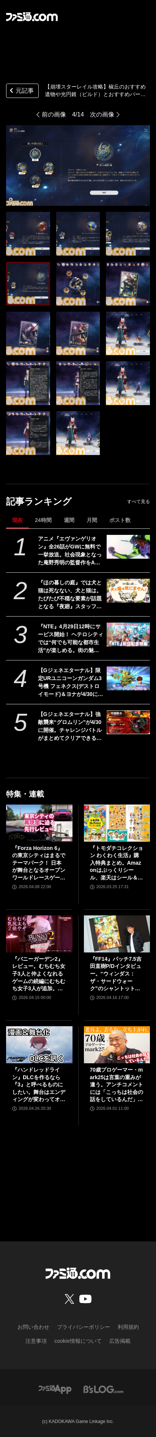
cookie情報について (77, 1341)
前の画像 (54, 114)
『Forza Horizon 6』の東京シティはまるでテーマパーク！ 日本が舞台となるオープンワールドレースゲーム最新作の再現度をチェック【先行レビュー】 (38, 863)
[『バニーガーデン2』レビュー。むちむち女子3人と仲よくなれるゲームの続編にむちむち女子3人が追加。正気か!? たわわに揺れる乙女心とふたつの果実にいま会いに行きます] (39, 933)
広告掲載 (120, 1341)
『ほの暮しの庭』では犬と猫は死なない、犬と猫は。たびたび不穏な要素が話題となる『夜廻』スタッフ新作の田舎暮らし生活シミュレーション (70, 595)
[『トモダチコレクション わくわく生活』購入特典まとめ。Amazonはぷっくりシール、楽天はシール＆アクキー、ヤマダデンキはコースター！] (117, 823)
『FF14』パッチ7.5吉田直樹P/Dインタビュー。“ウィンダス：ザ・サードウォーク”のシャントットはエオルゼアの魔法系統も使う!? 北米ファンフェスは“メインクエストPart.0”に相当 (116, 974)
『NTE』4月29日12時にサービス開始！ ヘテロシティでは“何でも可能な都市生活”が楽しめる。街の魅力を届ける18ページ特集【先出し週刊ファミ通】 (70, 638)
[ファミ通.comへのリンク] (32, 16)
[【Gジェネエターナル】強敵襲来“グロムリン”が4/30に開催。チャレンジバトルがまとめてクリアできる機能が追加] (128, 722)
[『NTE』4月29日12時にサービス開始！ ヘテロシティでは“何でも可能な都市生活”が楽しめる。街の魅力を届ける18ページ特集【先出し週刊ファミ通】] (128, 635)
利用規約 (128, 1327)
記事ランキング (39, 501)
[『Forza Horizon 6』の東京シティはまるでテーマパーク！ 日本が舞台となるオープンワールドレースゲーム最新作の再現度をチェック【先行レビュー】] (39, 823)
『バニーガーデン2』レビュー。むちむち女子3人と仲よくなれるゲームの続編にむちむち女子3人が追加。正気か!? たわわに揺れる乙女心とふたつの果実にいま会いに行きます (38, 974)
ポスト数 (120, 520)
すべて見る (138, 501)
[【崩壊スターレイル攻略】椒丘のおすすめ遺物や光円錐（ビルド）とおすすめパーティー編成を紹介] (28, 234)
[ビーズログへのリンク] (103, 1389)
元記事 (21, 91)
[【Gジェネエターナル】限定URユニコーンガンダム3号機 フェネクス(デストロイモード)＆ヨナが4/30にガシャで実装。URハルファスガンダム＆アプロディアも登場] (128, 678)
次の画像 (102, 114)
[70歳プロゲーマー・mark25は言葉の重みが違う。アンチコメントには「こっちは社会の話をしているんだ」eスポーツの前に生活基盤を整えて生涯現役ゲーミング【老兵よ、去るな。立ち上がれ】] (117, 1044)
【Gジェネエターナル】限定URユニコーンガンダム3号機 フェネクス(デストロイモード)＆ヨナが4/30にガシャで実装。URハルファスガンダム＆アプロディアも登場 (70, 682)
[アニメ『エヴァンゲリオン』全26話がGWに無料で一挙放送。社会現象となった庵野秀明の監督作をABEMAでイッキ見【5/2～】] (128, 547)
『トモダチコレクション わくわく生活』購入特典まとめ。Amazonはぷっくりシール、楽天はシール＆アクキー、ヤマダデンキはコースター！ (116, 863)
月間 (92, 520)
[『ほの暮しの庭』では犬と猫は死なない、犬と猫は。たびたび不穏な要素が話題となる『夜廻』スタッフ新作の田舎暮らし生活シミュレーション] (128, 591)
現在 (17, 520)
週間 (69, 520)
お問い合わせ (33, 1327)
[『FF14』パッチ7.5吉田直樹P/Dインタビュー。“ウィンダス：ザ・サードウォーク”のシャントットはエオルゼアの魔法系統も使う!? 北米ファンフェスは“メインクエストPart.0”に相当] (117, 933)
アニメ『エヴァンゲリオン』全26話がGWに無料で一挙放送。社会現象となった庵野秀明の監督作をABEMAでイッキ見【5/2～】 (70, 551)
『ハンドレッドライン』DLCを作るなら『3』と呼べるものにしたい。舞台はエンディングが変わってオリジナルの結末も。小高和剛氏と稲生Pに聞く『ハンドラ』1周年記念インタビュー (38, 1085)
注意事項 (36, 1341)
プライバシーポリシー (83, 1327)
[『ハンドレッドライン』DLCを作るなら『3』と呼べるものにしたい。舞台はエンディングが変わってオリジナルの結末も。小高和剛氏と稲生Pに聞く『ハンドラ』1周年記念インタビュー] (39, 1044)
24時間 (43, 520)
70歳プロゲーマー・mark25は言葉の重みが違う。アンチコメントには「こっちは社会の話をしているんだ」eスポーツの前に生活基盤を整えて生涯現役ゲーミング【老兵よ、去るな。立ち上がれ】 (116, 1085)
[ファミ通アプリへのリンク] (55, 1389)
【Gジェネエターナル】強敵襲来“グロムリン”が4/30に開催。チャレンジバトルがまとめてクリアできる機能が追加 (70, 726)
